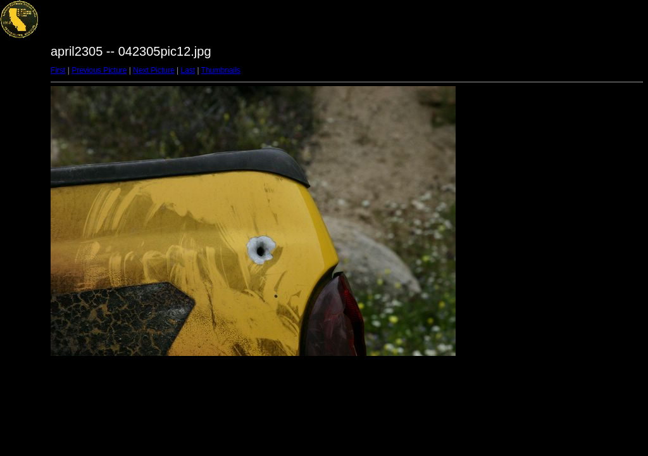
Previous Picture (99, 70)
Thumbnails (220, 70)
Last (187, 70)
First (58, 70)
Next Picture (153, 70)
